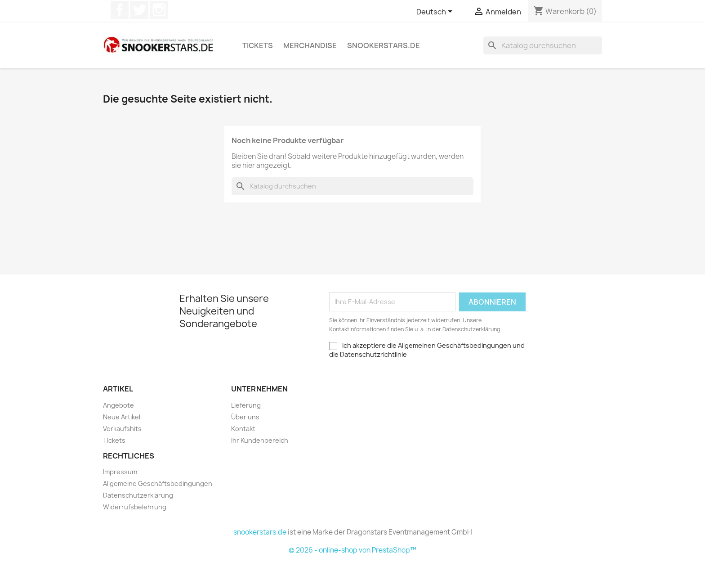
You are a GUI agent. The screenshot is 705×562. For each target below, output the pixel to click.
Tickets (257, 45)
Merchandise (310, 45)
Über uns (245, 417)
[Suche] (542, 45)
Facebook (120, 10)
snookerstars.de (383, 45)
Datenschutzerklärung (138, 495)
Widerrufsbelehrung (134, 507)
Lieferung (246, 405)
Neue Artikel (121, 417)
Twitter (139, 10)
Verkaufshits (122, 428)
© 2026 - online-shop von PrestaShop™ (352, 550)
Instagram (159, 10)
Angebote (118, 405)
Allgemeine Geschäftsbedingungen (157, 483)
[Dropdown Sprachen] (435, 12)
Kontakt (243, 428)
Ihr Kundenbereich (259, 440)
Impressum (120, 472)
